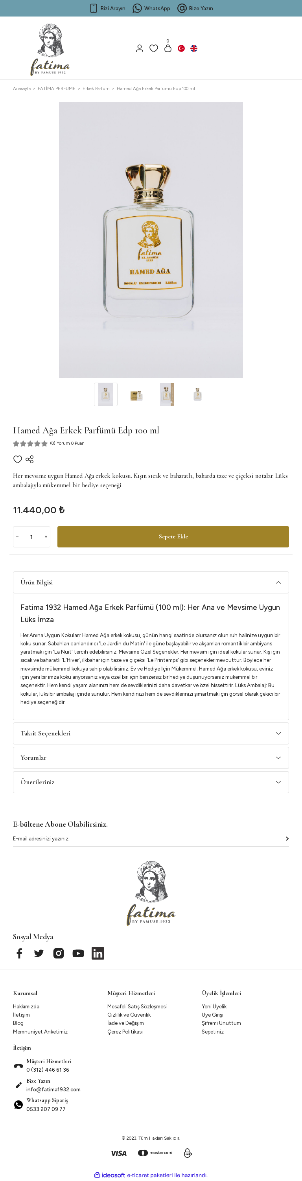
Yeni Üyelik (214, 1006)
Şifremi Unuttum (221, 1023)
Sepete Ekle (173, 537)
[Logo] (50, 46)
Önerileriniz (37, 782)
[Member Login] (139, 48)
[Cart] (168, 48)
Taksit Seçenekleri (45, 733)
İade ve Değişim (125, 1023)
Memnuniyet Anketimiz (40, 1031)
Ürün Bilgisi (36, 582)
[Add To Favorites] (17, 459)
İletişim (21, 1014)
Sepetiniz (213, 1031)
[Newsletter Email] (151, 840)
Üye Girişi (212, 1014)
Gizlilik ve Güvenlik (129, 1014)
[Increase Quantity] (46, 537)
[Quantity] (31, 537)
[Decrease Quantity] (17, 537)
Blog (18, 1023)
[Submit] (287, 838)
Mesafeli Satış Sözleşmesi (137, 1006)
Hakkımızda (26, 1006)
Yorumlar (33, 758)
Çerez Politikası (125, 1031)
